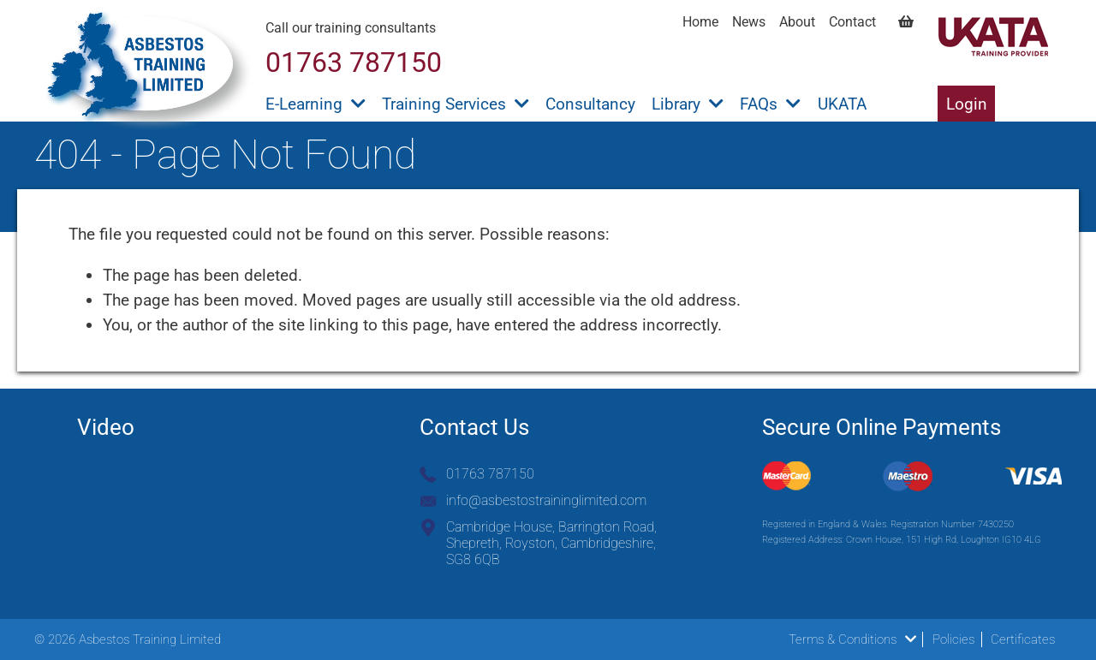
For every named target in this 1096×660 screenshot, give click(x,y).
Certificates (1023, 639)
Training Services (455, 104)
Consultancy (590, 104)
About (797, 22)
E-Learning (315, 104)
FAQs (770, 104)
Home (700, 22)
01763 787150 (490, 474)
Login (966, 104)
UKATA (842, 104)
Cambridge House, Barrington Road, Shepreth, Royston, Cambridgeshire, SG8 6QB (551, 543)
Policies (953, 639)
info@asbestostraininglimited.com (546, 500)
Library (688, 104)
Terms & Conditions (852, 639)
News (748, 22)
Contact (852, 22)
